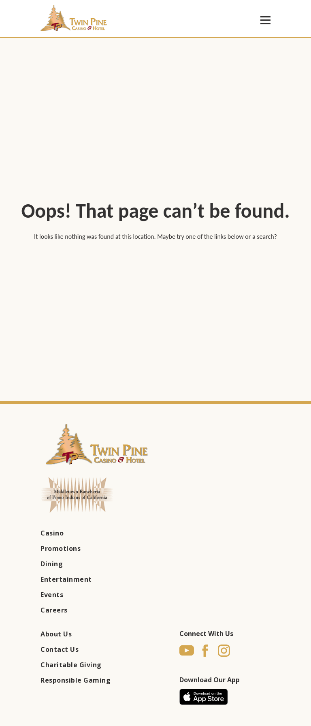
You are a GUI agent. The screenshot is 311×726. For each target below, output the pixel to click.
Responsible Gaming (75, 680)
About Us (56, 634)
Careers (54, 610)
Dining (51, 563)
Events (51, 594)
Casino (52, 533)
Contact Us (59, 649)
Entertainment (66, 579)
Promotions (60, 548)
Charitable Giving (71, 664)
